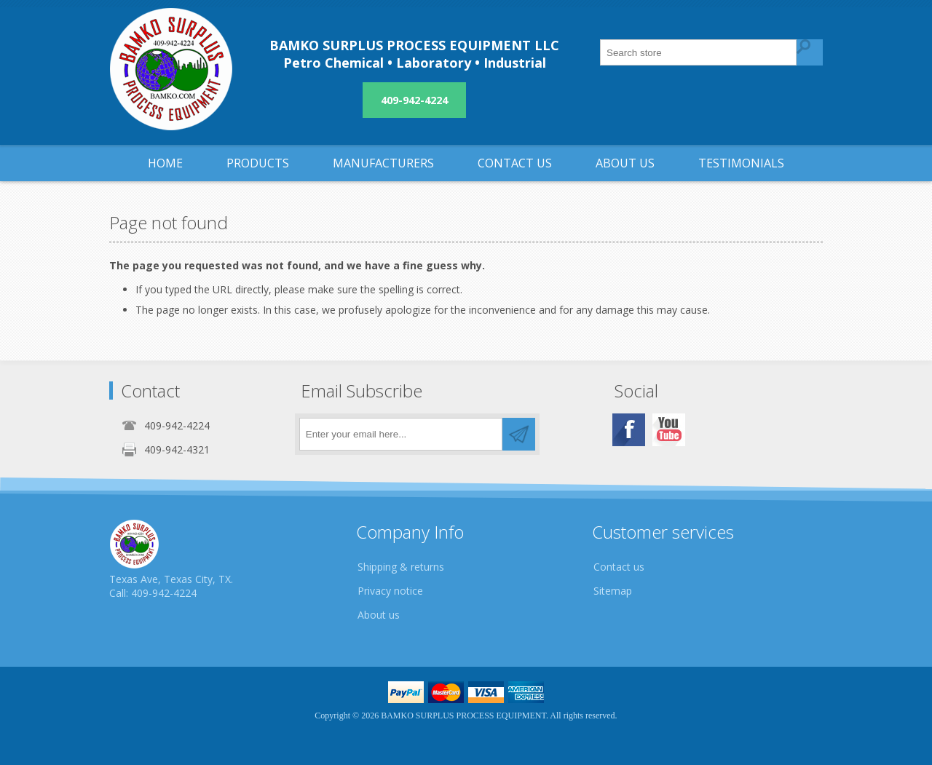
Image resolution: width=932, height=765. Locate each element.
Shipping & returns (401, 567)
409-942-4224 (414, 100)
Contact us (618, 567)
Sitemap (612, 591)
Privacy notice (390, 591)
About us (379, 615)
